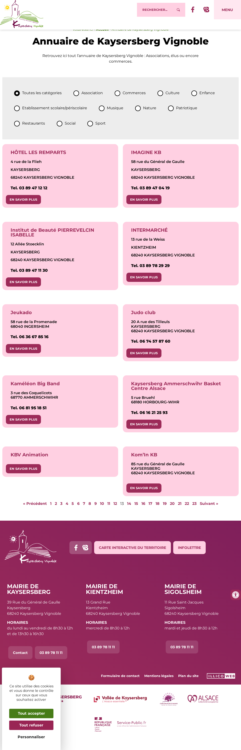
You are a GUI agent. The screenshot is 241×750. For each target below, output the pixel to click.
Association (92, 102)
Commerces (134, 102)
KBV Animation (29, 464)
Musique (115, 117)
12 (115, 513)
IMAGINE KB (146, 162)
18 (158, 513)
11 (108, 513)
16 (143, 513)
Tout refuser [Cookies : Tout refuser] (31, 725)
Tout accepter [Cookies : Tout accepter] (31, 713)
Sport (100, 133)
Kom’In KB (144, 464)
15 (136, 513)
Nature (149, 117)
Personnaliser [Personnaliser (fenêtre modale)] (31, 737)
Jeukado (21, 322)
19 (165, 513)
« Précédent (35, 513)
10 (102, 513)
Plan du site (188, 685)
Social (70, 133)
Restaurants (33, 133)
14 (129, 513)
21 (179, 513)
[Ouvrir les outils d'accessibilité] (235, 595)
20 (172, 513)
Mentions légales (158, 685)
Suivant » (209, 513)
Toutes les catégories (42, 102)
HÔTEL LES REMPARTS (38, 162)
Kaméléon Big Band (35, 393)
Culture (172, 102)
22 (187, 513)
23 (194, 513)
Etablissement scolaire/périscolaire (54, 117)
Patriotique (186, 117)
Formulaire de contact (120, 685)
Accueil (102, 39)
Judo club (143, 322)
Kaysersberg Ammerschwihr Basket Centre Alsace (176, 395)
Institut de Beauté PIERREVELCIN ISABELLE (52, 242)
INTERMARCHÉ (149, 240)
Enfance (207, 102)
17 (150, 513)
